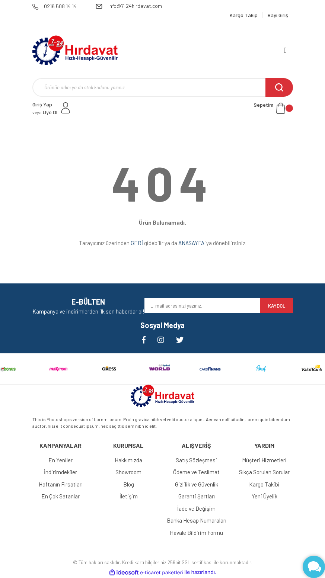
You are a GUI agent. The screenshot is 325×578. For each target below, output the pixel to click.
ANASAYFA (191, 243)
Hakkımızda (128, 460)
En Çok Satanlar (60, 496)
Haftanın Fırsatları (61, 484)
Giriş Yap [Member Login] (42, 104)
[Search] (162, 87)
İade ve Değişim (196, 508)
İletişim (129, 496)
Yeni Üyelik (264, 496)
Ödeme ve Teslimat (196, 472)
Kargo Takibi (264, 484)
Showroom (128, 472)
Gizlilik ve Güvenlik (196, 484)
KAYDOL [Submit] (276, 306)
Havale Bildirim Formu (196, 532)
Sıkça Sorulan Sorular (264, 472)
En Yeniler (60, 460)
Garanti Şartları (196, 496)
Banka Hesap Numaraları (196, 520)
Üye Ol (44, 112)
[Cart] (273, 108)
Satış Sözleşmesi (196, 460)
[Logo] (75, 50)
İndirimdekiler (60, 472)
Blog (128, 484)
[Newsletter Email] (202, 305)
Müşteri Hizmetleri (264, 460)
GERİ (137, 243)
